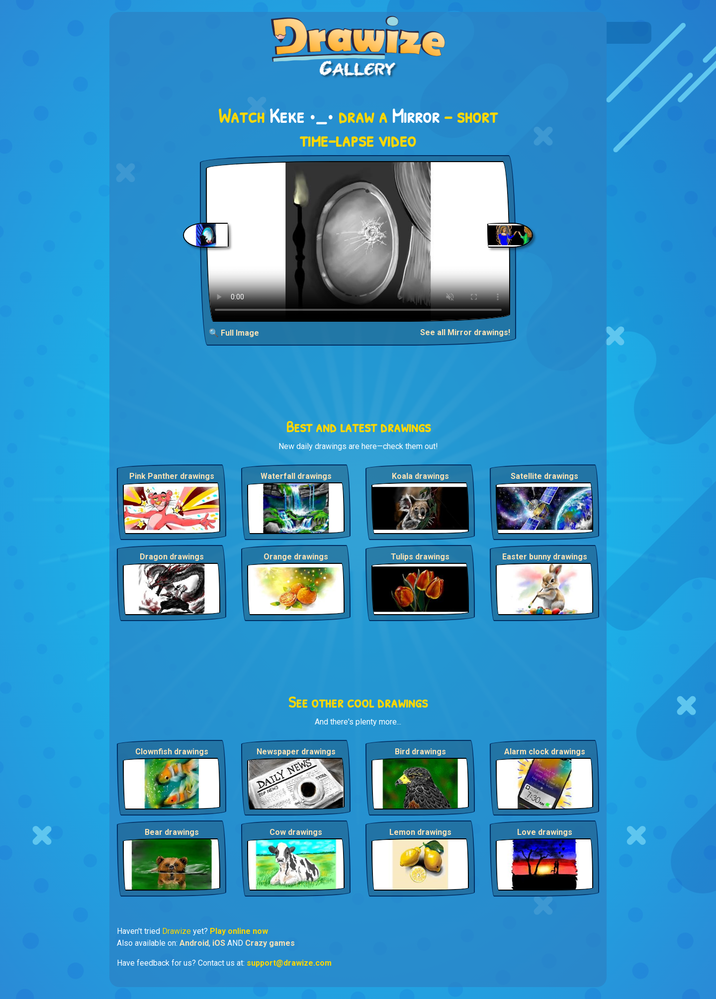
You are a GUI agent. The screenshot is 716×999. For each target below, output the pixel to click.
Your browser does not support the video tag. (358, 241)
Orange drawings (296, 556)
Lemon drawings (420, 832)
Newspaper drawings (296, 751)
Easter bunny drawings (544, 556)
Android (194, 943)
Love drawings (544, 832)
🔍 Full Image (234, 333)
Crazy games (270, 943)
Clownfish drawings (171, 751)
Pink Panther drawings (171, 476)
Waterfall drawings (296, 476)
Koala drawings (420, 476)
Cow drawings (295, 832)
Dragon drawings (172, 556)
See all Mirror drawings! (465, 332)
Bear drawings (172, 832)
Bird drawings (420, 751)
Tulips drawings (420, 556)
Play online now (239, 931)
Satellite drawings (544, 476)
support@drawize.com (289, 963)
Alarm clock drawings (544, 751)
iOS (218, 943)
